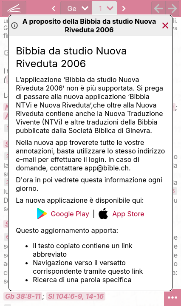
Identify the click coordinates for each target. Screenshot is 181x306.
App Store (121, 213)
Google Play (63, 213)
